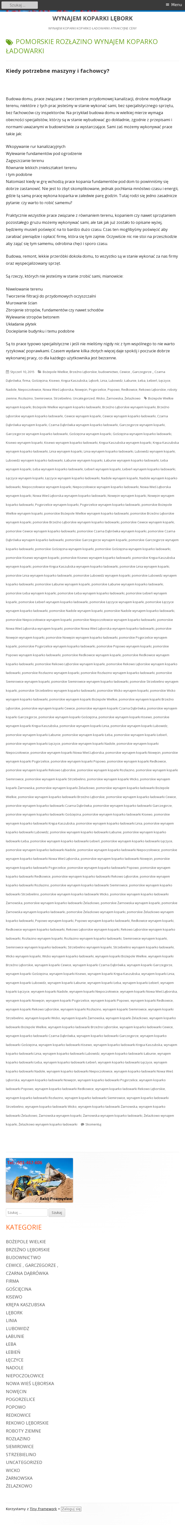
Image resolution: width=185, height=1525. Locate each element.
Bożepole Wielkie (55, 372)
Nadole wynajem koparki (119, 478)
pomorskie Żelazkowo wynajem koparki (96, 912)
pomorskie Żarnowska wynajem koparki (130, 903)
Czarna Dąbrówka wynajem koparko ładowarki (83, 425)
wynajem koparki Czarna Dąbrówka (99, 965)
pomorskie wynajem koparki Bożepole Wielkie (83, 699)
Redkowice (129, 389)
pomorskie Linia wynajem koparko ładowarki (39, 575)
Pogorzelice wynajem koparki (57, 504)
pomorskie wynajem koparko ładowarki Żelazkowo (61, 903)
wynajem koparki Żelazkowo (127, 1018)
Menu (176, 4)
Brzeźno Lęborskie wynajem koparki (129, 407)
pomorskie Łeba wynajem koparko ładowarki (91, 593)
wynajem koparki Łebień (141, 982)
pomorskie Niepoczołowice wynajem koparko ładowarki (114, 619)
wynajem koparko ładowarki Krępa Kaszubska (127, 1045)
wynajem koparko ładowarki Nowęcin (48, 1080)
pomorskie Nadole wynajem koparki (76, 610)
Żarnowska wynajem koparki (60, 1115)
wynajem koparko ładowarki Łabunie (128, 1053)
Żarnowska (114, 398)
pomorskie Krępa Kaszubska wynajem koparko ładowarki (75, 566)
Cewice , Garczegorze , (136, 372)
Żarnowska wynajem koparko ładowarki (112, 1115)
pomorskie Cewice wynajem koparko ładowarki (41, 531)
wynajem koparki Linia (157, 973)
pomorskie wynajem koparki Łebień (140, 735)
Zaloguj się (71, 1509)
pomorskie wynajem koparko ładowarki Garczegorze (132, 805)
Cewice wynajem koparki (82, 416)
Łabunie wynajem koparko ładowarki (131, 460)
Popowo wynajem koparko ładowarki (102, 920)
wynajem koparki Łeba (104, 982)
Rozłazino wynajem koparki (42, 938)
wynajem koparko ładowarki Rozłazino (34, 1098)
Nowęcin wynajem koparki (127, 495)
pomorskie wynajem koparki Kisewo (125, 717)
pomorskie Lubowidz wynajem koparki (101, 575)
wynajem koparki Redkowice (152, 1000)
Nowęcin (81, 389)
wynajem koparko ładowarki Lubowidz (71, 1053)
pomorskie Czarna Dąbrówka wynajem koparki (111, 531)
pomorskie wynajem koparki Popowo (78, 761)
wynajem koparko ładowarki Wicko (51, 1106)
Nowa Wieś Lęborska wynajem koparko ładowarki (69, 495)
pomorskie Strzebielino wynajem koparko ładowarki (57, 690)
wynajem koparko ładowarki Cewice (146, 1027)
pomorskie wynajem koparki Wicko (113, 779)
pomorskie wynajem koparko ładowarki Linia (109, 823)
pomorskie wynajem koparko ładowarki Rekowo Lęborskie (95, 876)
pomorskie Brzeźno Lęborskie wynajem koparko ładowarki (76, 522)
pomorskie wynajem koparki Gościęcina (68, 717)
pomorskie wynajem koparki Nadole (88, 743)
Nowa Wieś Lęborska (58, 389)
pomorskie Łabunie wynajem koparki (62, 584)
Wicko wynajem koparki (23, 956)
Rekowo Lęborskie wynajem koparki (92, 929)
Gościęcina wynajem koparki (90, 434)
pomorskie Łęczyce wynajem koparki (117, 602)
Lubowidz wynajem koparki (155, 451)
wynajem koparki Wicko (42, 1018)
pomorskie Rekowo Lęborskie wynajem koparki (70, 664)
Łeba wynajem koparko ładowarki (58, 469)
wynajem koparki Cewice (53, 965)
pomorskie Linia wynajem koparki (144, 566)
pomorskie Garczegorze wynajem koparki (96, 540)
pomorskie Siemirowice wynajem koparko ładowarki (89, 681)
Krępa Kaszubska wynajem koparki (125, 442)
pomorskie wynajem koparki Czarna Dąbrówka (111, 708)
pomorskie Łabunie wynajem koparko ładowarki (127, 584)
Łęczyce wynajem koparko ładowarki (72, 478)
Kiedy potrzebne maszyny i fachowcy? (57, 70)
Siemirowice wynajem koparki (145, 938)
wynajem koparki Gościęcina (27, 973)
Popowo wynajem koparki (54, 920)
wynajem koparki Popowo (110, 1000)
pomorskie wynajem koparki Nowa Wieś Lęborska (67, 752)
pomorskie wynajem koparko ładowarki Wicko (75, 894)
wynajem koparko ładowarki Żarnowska (107, 1106)
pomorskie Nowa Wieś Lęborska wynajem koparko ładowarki (109, 628)
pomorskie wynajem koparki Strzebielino (55, 779)
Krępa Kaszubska (74, 380)
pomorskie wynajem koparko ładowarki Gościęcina (43, 814)
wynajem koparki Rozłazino (81, 1009)
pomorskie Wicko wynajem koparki (123, 690)
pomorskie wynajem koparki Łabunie (33, 735)
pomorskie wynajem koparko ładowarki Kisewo (117, 814)
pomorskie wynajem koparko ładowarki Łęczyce (136, 841)
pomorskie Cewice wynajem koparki (147, 522)
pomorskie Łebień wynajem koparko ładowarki (53, 602)
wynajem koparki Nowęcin (25, 1000)
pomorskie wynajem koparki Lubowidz (139, 726)
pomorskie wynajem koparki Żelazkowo (65, 788)
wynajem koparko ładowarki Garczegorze (108, 1036)
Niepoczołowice (29, 389)
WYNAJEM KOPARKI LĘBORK (92, 18)
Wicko (100, 398)
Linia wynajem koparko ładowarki (108, 451)
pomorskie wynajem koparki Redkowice (136, 761)
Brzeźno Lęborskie (83, 372)
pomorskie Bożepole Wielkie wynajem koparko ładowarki (86, 513)
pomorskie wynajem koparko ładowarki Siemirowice (89, 885)
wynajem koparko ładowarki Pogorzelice (108, 1080)
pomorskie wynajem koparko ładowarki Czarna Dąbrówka (49, 805)
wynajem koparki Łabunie (67, 982)
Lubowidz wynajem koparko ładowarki (34, 460)
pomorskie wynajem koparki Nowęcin (133, 752)
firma (26, 380)
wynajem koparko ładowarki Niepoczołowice (80, 1071)
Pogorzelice (97, 389)
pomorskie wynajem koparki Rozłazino (105, 770)
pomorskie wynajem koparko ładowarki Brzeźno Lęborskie (61, 797)
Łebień (152, 380)
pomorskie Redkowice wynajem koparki (91, 655)
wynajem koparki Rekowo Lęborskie (32, 1009)
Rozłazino (25, 398)
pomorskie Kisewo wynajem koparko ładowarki (96, 557)
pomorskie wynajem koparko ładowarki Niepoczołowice (118, 850)
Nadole (11, 389)
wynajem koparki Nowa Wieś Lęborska (148, 991)
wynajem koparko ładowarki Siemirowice (95, 1098)
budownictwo (108, 372)
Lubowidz (116, 380)
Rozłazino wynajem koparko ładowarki (93, 938)
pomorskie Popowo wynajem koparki (124, 646)
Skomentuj (93, 1124)
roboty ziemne (23, 1431)
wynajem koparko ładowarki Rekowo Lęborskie (130, 1089)
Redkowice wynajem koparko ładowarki (35, 929)
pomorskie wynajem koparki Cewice (48, 708)
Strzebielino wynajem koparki (90, 947)
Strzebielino (63, 398)
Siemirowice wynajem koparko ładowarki (36, 947)
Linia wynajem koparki (65, 451)
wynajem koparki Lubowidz (26, 982)
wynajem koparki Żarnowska (83, 1018)
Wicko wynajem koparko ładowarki (68, 956)
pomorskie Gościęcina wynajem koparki (64, 549)
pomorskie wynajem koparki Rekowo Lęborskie (41, 770)
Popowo (114, 389)
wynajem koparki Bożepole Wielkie (121, 956)
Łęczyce (164, 380)
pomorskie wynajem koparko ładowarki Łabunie (86, 832)
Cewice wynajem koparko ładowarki (129, 416)
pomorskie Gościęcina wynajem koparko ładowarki (132, 549)
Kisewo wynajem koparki (24, 442)
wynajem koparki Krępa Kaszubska (114, 973)
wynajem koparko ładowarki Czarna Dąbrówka (40, 1036)
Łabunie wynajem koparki (83, 460)
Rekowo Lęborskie (152, 389)
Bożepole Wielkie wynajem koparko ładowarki (67, 407)
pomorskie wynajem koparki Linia (84, 726)
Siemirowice (43, 398)
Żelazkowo (132, 398)
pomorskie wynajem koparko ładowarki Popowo (103, 867)
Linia (103, 380)
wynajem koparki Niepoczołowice (94, 991)
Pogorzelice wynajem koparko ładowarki (110, 504)
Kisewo (54, 380)
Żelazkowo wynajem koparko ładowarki (48, 1124)
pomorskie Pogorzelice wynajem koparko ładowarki (57, 646)
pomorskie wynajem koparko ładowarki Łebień (65, 841)
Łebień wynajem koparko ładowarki (148, 469)
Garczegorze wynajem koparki (142, 425)
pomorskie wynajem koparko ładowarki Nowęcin (117, 858)
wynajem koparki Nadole (49, 991)
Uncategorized (84, 398)
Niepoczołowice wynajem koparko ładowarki (106, 487)
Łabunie (130, 380)
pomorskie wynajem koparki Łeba (87, 735)
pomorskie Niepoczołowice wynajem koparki (39, 619)
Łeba (141, 380)
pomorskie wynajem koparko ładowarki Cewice (141, 797)
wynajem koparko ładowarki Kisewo (65, 1045)
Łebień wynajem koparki (102, 469)
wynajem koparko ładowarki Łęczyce (125, 1062)
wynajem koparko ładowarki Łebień (69, 1062)
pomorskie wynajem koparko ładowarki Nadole (41, 850)
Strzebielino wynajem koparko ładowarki (143, 947)
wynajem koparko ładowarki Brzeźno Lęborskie (83, 1027)
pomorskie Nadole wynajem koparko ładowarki (139, 610)
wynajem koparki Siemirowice (125, 1009)
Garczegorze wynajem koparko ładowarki (37, 434)
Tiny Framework (43, 1509)
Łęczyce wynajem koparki (25, 478)
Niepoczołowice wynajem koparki (46, 487)
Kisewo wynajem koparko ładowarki (71, 442)
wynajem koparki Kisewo (67, 973)
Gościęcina (40, 380)
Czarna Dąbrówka (27, 1273)
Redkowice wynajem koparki (152, 920)
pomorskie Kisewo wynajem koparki (32, 557)
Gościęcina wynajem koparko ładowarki (142, 434)
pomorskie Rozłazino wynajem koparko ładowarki (118, 673)
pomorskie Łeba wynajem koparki (31, 593)
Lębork (94, 380)
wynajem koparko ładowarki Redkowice (64, 1089)
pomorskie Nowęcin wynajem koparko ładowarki (82, 637)
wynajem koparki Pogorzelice (67, 1000)
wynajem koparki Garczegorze (149, 965)
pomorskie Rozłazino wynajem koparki (50, 673)
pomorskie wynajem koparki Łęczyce (33, 743)
